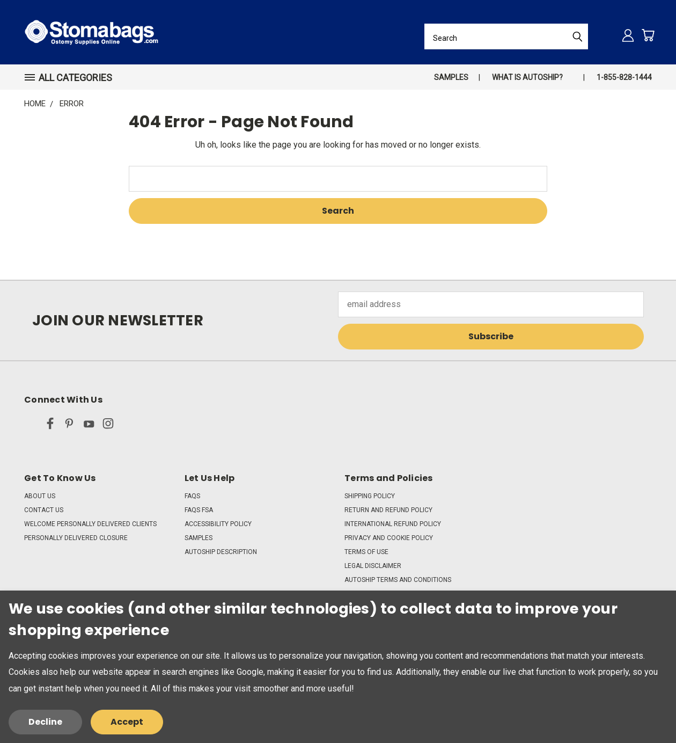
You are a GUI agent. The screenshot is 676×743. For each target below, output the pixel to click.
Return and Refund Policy (388, 510)
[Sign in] (628, 35)
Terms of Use (366, 552)
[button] (73, 77)
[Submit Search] (577, 36)
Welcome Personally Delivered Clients (90, 524)
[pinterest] (69, 426)
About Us (39, 496)
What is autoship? (527, 77)
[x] (31, 426)
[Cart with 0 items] (648, 35)
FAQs (192, 496)
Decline (45, 722)
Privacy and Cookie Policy (388, 538)
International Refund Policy (392, 524)
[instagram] (108, 426)
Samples (451, 77)
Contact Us (43, 510)
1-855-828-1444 (624, 77)
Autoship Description (221, 552)
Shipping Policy (369, 496)
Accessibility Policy (218, 524)
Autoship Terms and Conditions (397, 580)
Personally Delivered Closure (76, 538)
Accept (127, 722)
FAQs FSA (199, 510)
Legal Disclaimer (372, 566)
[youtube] (88, 426)
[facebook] (50, 426)
